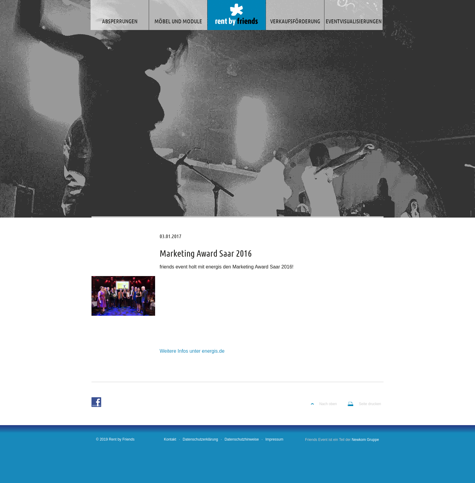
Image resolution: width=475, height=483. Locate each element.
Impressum (274, 439)
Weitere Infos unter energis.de (192, 351)
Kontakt (170, 439)
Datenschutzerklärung (200, 439)
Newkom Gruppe (365, 440)
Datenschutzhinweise (241, 439)
